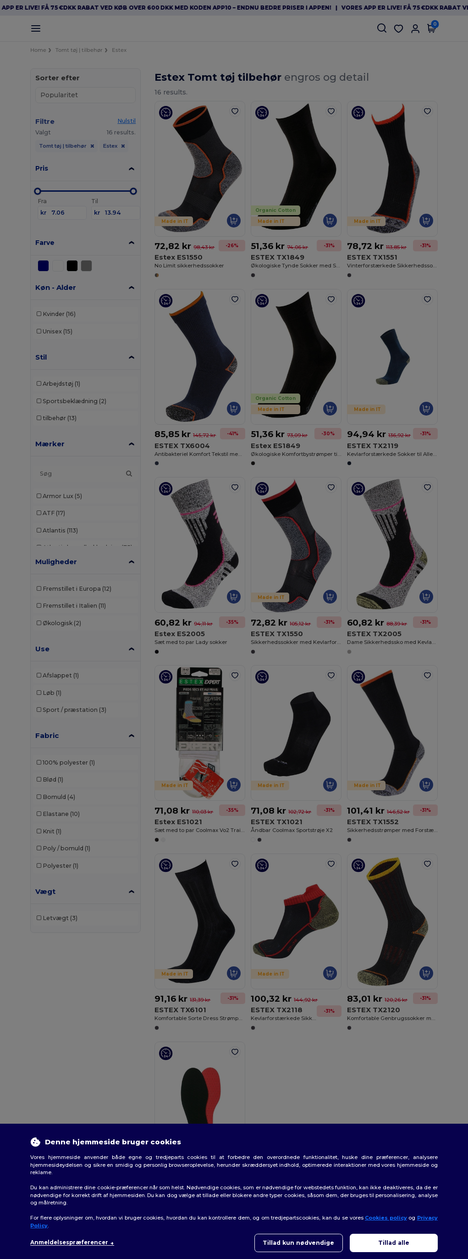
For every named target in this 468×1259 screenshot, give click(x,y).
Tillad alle (393, 1242)
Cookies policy (386, 1218)
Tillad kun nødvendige (298, 1242)
